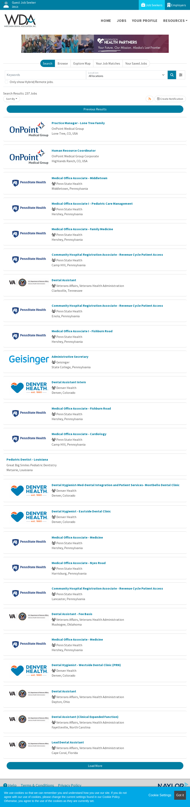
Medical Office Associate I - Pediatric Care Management (92, 203)
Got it (180, 795)
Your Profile (145, 20)
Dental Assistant (64, 280)
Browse (63, 63)
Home (106, 20)
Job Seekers (151, 4)
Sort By (10, 99)
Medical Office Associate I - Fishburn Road (82, 331)
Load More (95, 766)
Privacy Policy (69, 785)
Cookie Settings (159, 795)
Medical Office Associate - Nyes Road (79, 563)
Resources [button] (174, 20)
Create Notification (170, 99)
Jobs (121, 20)
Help (10, 785)
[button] (180, 74)
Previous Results (95, 109)
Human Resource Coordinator (74, 150)
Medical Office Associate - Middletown (79, 178)
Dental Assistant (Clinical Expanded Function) (85, 717)
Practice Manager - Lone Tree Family (78, 123)
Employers (176, 4)
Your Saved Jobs (136, 63)
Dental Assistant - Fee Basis (72, 614)
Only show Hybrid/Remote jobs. (31, 82)
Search (47, 63)
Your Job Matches (108, 63)
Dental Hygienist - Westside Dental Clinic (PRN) (86, 665)
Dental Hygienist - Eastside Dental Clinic (81, 511)
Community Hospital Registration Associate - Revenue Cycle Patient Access (107, 254)
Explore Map (82, 63)
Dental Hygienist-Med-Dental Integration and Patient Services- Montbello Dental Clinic (115, 485)
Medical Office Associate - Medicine (77, 537)
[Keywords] (45, 74)
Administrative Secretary (70, 357)
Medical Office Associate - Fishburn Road (81, 408)
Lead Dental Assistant (68, 742)
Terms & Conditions (37, 785)
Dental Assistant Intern (69, 382)
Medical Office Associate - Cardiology (79, 434)
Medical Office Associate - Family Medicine (82, 229)
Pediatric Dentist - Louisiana (27, 459)
